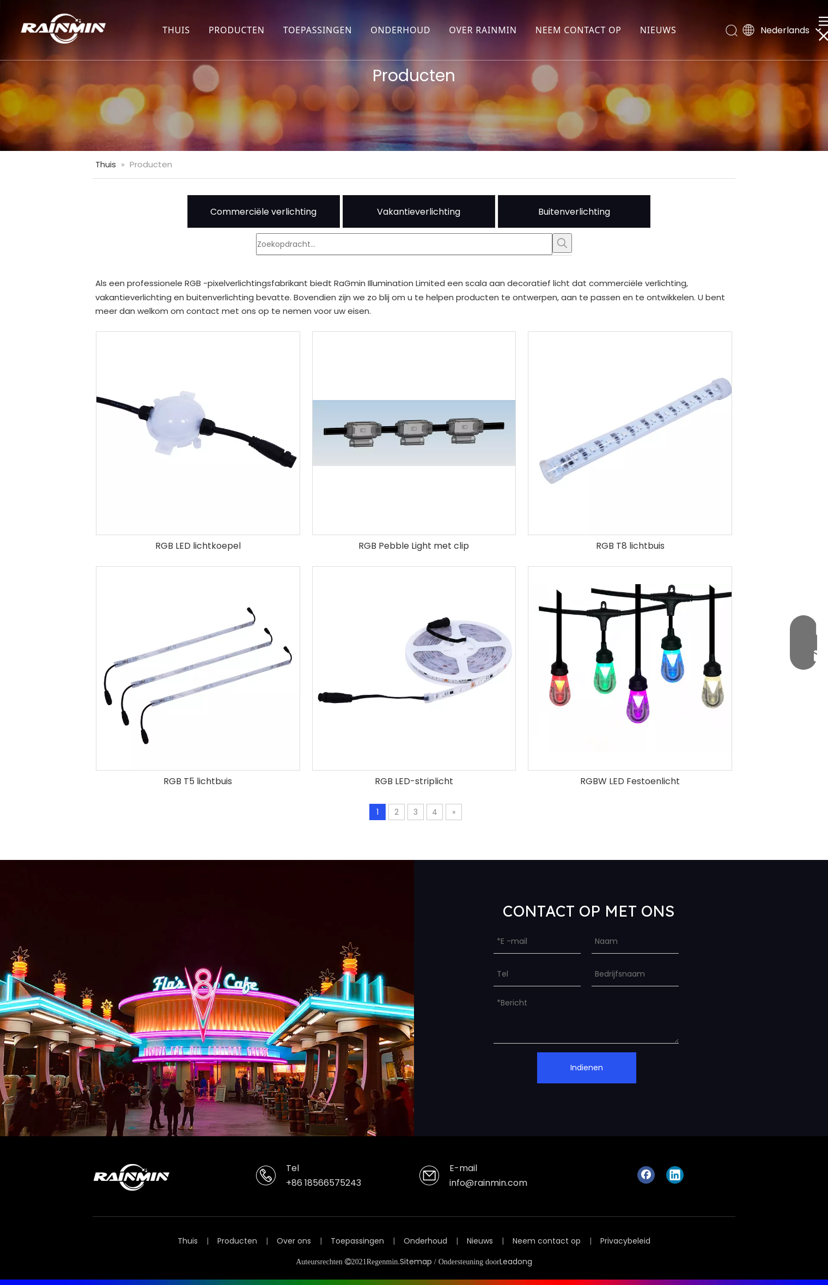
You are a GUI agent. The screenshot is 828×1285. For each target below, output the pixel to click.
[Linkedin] (675, 1175)
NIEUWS (658, 30)
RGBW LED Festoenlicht (630, 781)
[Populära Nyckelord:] (562, 243)
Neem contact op (547, 1240)
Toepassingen (357, 1240)
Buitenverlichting (574, 211)
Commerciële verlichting (263, 211)
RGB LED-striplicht (414, 781)
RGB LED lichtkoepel (198, 546)
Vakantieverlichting (418, 211)
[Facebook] (646, 1175)
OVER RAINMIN (482, 30)
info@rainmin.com (488, 1183)
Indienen (586, 1067)
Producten (237, 1240)
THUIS (176, 30)
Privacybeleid (625, 1240)
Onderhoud (425, 1240)
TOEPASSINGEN (317, 30)
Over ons (294, 1240)
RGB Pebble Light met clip (413, 546)
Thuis (188, 1240)
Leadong (516, 1261)
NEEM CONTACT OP (578, 30)
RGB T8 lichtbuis (630, 546)
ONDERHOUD (400, 30)
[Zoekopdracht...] (404, 244)
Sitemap (416, 1261)
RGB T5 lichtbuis (197, 781)
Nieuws (480, 1240)
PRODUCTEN (237, 30)
